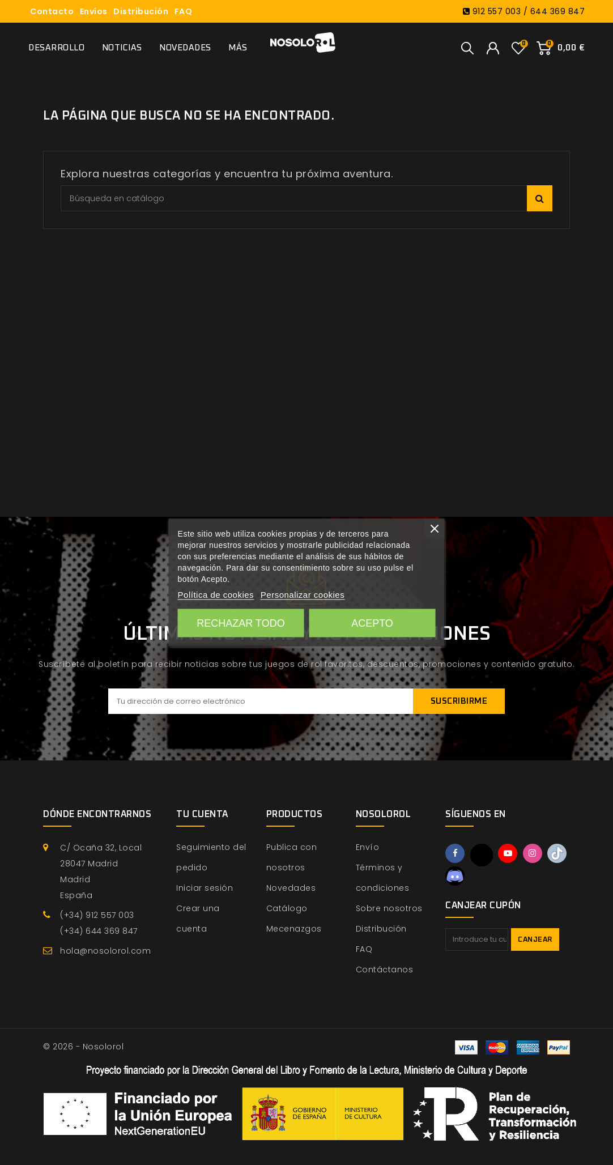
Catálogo (287, 908)
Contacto (52, 11)
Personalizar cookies (302, 594)
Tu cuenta (202, 814)
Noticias (122, 48)
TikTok (557, 853)
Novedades (185, 48)
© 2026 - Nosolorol (83, 1046)
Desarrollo (56, 48)
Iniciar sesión (204, 888)
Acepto (372, 623)
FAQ (183, 11)
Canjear (535, 939)
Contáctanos (385, 969)
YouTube (507, 853)
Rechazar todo (240, 623)
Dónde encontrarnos (97, 814)
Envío (368, 847)
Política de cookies (216, 594)
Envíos (94, 11)
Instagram (532, 853)
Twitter (481, 855)
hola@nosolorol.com (105, 950)
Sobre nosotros (389, 908)
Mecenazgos (294, 928)
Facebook (455, 853)
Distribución (140, 11)
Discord (455, 876)
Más (238, 48)
